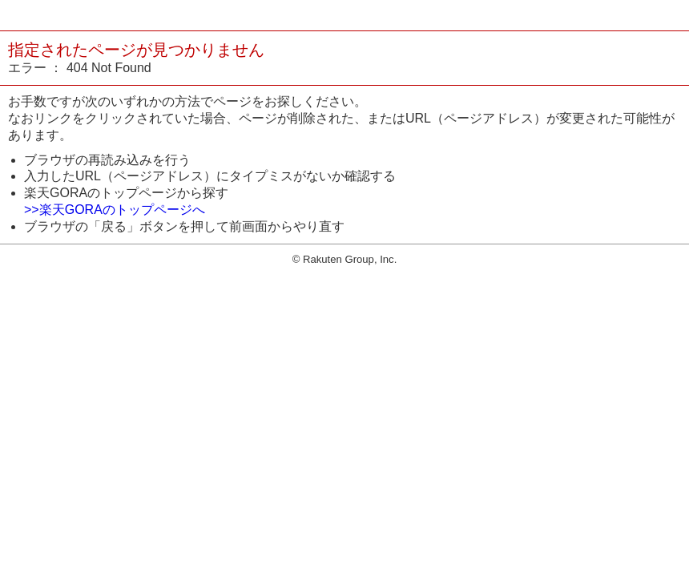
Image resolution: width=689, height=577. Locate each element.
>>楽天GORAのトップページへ (114, 209)
